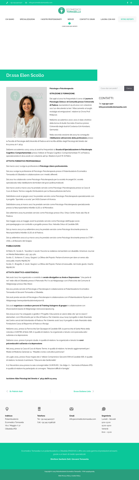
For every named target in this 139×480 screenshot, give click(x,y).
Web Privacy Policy (64, 476)
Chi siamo (9, 19)
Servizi (71, 19)
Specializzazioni (27, 19)
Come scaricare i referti (69, 26)
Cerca (129, 88)
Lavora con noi (108, 19)
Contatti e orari (87, 19)
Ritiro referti (127, 19)
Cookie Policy (76, 476)
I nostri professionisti (51, 19)
